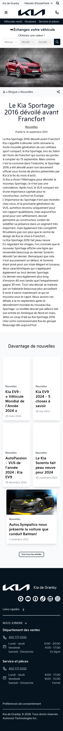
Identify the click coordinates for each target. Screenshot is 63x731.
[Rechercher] (58, 3)
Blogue (12, 92)
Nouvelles (26, 92)
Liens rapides (11, 609)
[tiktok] (43, 598)
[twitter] (20, 598)
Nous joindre (13, 623)
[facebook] (35, 598)
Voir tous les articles (31, 554)
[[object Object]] (58, 92)
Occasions (30, 21)
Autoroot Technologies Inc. (20, 718)
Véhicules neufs (13, 21)
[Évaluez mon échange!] (57, 42)
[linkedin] (50, 598)
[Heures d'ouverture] (39, 3)
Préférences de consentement (22, 704)
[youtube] (28, 598)
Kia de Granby (11, 3)
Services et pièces (49, 21)
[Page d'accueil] (16, 587)
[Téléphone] (57, 12)
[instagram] (57, 598)
